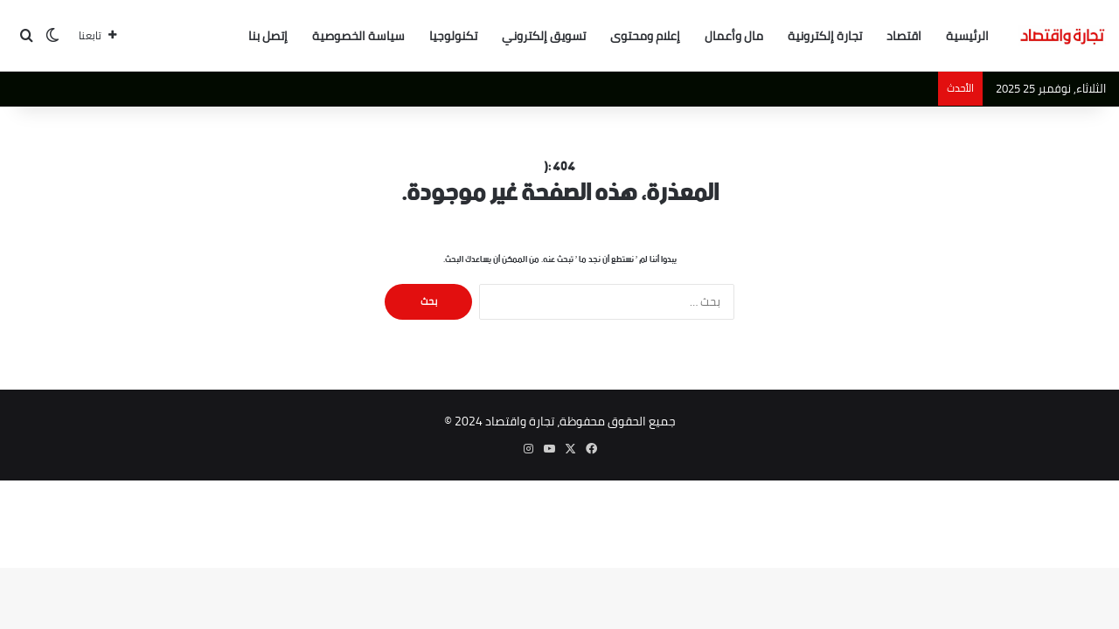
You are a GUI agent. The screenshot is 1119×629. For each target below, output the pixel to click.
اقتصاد (903, 35)
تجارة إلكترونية (825, 35)
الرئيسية (967, 35)
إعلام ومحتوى (645, 35)
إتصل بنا (268, 35)
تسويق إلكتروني (544, 35)
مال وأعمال (734, 35)
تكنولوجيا (453, 35)
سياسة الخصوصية (358, 35)
